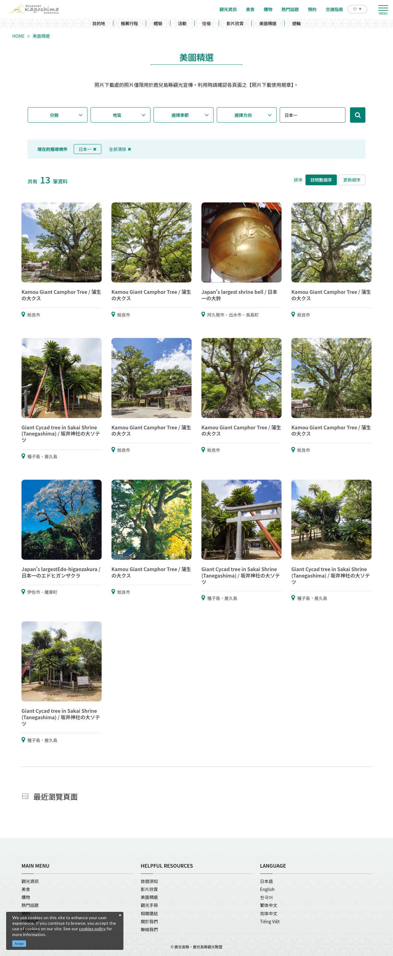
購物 (25, 897)
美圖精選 (268, 23)
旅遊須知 (149, 881)
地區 (117, 115)
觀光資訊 (30, 881)
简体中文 (268, 913)
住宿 (206, 23)
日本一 (87, 149)
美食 (25, 889)
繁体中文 (268, 905)
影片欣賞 (235, 23)
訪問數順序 (321, 180)
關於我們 (149, 921)
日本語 (266, 881)
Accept (19, 944)
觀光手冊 (149, 905)
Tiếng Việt (270, 921)
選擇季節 (180, 115)
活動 (182, 23)
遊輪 (296, 23)
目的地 (98, 23)
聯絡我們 (149, 929)
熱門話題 (30, 905)
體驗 (158, 23)
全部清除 (120, 149)
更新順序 (351, 180)
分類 (54, 115)
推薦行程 (129, 23)
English (267, 889)
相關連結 (149, 913)
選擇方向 (243, 115)
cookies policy (92, 928)
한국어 (266, 897)
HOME (18, 36)
